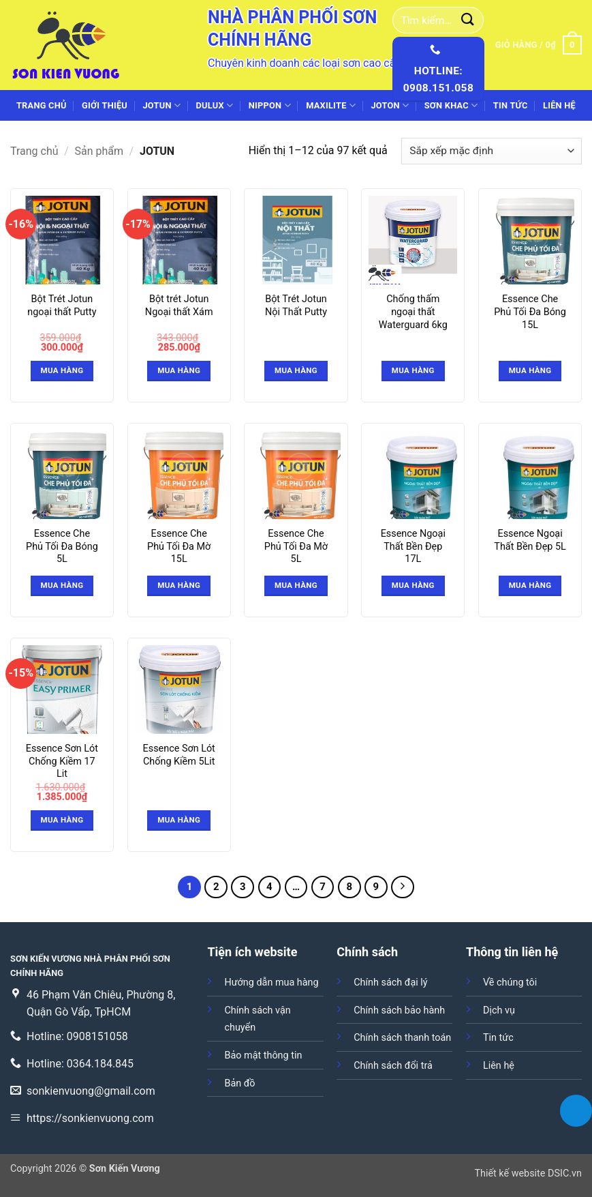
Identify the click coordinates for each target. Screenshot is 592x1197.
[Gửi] (468, 20)
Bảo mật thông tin (263, 1055)
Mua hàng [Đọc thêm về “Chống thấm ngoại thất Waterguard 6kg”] (413, 370)
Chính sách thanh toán (402, 1038)
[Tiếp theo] (402, 887)
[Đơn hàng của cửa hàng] (491, 151)
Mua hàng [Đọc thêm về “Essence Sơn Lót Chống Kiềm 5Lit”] (178, 820)
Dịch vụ (499, 1010)
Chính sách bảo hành (399, 1010)
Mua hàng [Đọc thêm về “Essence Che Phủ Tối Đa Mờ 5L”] (296, 585)
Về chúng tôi (510, 982)
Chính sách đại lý (390, 982)
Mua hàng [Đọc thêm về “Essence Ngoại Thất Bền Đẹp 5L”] (530, 585)
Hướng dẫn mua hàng (271, 982)
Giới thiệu (104, 105)
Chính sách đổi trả (393, 1066)
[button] (538, 45)
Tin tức (510, 105)
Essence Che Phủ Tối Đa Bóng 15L (530, 311)
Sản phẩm (99, 151)
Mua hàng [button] (61, 370)
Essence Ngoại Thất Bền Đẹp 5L (530, 540)
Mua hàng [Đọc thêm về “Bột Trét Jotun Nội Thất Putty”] (296, 370)
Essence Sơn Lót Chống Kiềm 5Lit (179, 755)
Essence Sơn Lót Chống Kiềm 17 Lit (62, 761)
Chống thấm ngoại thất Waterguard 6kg (413, 311)
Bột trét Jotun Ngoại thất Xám (179, 305)
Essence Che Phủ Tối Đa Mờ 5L (296, 546)
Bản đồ (239, 1083)
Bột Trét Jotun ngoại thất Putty (61, 305)
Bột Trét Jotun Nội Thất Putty (296, 305)
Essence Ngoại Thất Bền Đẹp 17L (413, 546)
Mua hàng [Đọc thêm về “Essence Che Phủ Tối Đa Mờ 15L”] (178, 585)
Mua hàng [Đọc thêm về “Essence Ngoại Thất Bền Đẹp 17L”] (413, 585)
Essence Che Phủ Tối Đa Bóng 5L (62, 546)
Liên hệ (559, 105)
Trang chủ (41, 105)
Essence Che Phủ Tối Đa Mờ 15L (179, 546)
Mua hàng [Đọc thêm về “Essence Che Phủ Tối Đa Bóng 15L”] (530, 370)
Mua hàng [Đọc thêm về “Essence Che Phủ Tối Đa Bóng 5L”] (61, 585)
